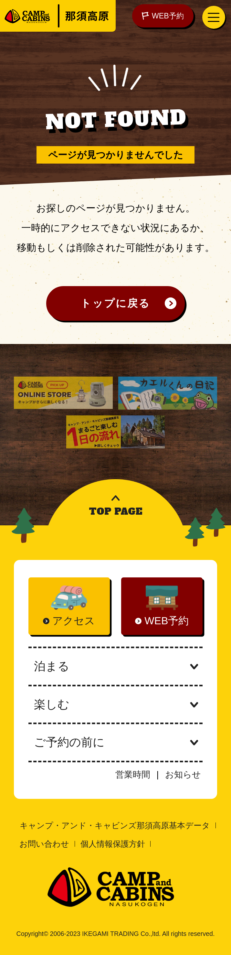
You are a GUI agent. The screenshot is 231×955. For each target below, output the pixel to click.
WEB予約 (163, 16)
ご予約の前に (115, 742)
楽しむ (115, 704)
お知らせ (183, 774)
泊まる (115, 666)
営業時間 (132, 774)
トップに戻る (115, 303)
